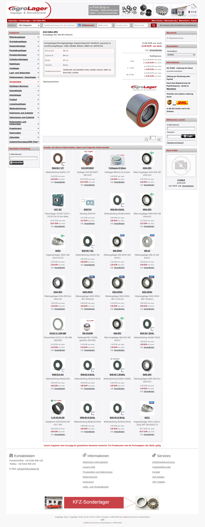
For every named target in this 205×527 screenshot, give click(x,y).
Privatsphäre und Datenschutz (98, 472)
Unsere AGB (89, 467)
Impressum (88, 482)
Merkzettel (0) (170, 21)
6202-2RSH (147, 292)
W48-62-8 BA (58, 375)
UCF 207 (58, 209)
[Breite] (140, 25)
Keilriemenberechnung (163, 462)
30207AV (88, 209)
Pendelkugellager (18, 50)
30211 (147, 418)
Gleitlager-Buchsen (18, 86)
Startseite (12, 21)
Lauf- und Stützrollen (19, 73)
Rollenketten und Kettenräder (17, 123)
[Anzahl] (153, 138)
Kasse (194, 21)
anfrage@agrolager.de (28, 469)
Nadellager (14, 64)
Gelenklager (15, 95)
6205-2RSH (88, 292)
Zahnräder (14, 137)
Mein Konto (157, 21)
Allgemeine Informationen (95, 462)
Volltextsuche (88, 25)
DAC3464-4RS (39, 21)
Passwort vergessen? (175, 143)
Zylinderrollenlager (18, 59)
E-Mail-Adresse (15, 154)
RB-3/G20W (87, 333)
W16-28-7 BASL (147, 333)
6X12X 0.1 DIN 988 (58, 333)
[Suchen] (154, 25)
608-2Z (147, 251)
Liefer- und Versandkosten (96, 487)
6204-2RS (147, 168)
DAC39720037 (87, 168)
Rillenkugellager (17, 37)
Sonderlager (24, 21)
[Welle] (104, 25)
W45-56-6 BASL (117, 209)
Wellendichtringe (17, 108)
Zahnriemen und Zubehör (21, 117)
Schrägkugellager (18, 41)
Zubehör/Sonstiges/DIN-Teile (23, 142)
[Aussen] (122, 25)
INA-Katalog (158, 477)
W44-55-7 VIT (58, 168)
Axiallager (14, 68)
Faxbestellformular (161, 467)
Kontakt (156, 472)
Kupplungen (15, 128)
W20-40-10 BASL (117, 418)
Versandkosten (155, 50)
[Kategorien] (28, 25)
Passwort (170, 132)
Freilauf (13, 99)
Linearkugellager (17, 104)
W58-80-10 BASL (87, 418)
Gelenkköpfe (15, 90)
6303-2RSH (117, 292)
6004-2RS (147, 209)
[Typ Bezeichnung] (60, 25)
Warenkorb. (171, 89)
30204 (57, 251)
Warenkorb (184, 21)
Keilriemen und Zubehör (21, 113)
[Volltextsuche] (80, 25)
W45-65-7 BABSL (117, 375)
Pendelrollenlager (18, 55)
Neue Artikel (172, 150)
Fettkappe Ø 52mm (117, 168)
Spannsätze (15, 133)
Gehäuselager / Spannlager (22, 77)
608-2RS (117, 333)
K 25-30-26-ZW (57, 418)
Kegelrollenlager (17, 46)
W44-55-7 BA (87, 251)
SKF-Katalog (158, 482)
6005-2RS (147, 375)
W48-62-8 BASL (88, 375)
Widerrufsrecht (90, 477)
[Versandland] (181, 54)
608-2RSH (117, 251)
